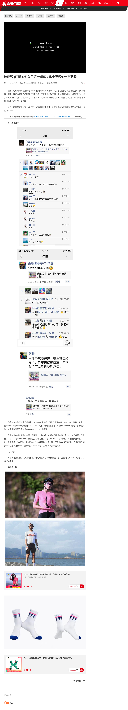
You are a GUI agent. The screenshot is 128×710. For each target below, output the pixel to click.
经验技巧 (46, 9)
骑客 (86, 3)
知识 (59, 3)
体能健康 (59, 9)
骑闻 (32, 3)
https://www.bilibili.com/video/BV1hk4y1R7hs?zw (53, 117)
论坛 (92, 3)
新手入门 (83, 8)
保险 (99, 3)
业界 (66, 3)
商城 (106, 3)
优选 (72, 3)
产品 (39, 3)
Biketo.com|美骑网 (30, 83)
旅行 (52, 3)
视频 (79, 3)
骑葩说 (8, 695)
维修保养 (72, 9)
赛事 (46, 3)
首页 (26, 3)
